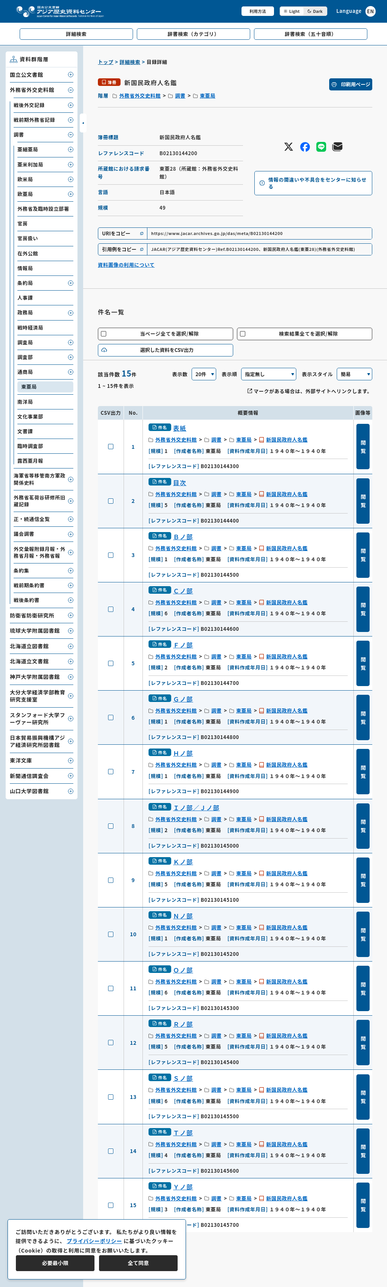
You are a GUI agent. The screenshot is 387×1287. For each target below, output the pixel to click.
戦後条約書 (27, 600)
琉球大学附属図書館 (35, 630)
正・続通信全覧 (32, 519)
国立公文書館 (26, 74)
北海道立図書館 (29, 646)
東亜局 (207, 95)
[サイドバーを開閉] (83, 123)
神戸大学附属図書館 (35, 676)
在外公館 (27, 253)
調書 (180, 95)
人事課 (25, 297)
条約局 (25, 282)
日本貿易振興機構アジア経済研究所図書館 (37, 741)
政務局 (25, 312)
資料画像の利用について (126, 264)
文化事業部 (30, 416)
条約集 (21, 570)
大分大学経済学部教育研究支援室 (37, 695)
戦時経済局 (30, 327)
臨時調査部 (30, 446)
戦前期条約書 (29, 585)
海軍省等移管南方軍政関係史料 (39, 479)
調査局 (25, 342)
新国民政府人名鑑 (287, 439)
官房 (22, 223)
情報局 (25, 268)
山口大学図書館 (29, 791)
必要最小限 (55, 1263)
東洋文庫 (21, 760)
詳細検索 (130, 61)
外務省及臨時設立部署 (43, 208)
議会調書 (24, 533)
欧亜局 (25, 194)
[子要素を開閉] (70, 74)
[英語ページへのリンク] (356, 11)
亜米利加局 (30, 164)
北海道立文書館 (29, 661)
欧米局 (25, 179)
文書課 (25, 431)
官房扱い (27, 238)
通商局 (25, 371)
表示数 (179, 374)
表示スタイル (317, 374)
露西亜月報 (30, 460)
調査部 (25, 357)
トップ (105, 61)
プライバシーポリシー (94, 1241)
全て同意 (138, 1263)
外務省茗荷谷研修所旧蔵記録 (39, 501)
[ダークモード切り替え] (303, 11)
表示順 (229, 374)
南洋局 (25, 401)
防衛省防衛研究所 (32, 615)
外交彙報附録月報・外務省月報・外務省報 (39, 552)
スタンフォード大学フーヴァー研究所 (37, 718)
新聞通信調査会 (29, 776)
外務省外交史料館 (140, 95)
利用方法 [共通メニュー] (257, 11)
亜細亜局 (27, 149)
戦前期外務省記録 (34, 119)
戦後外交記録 (29, 105)
